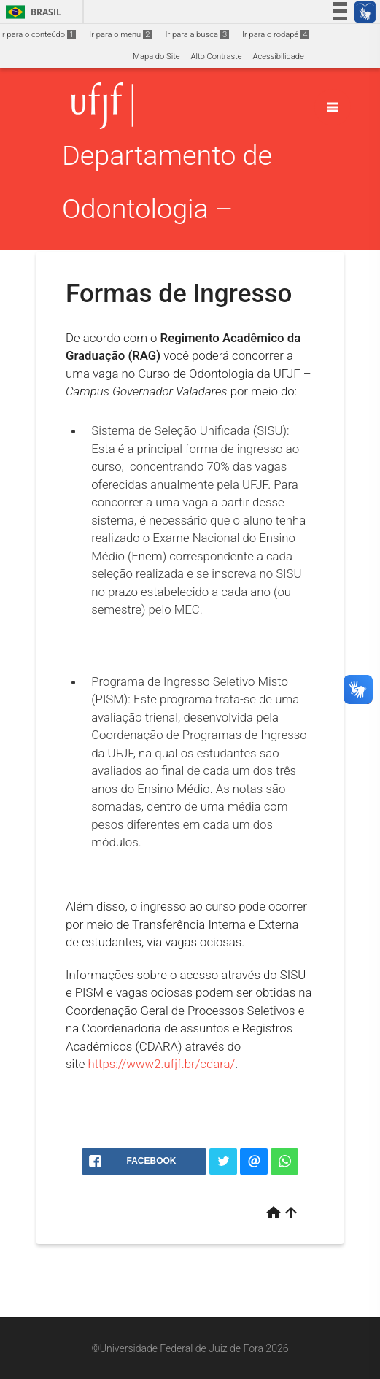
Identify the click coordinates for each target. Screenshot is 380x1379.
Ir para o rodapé (275, 34)
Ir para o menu (120, 34)
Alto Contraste (216, 56)
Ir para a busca (197, 34)
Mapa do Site (156, 56)
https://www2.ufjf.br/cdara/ (161, 1064)
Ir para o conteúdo (38, 34)
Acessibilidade (277, 56)
